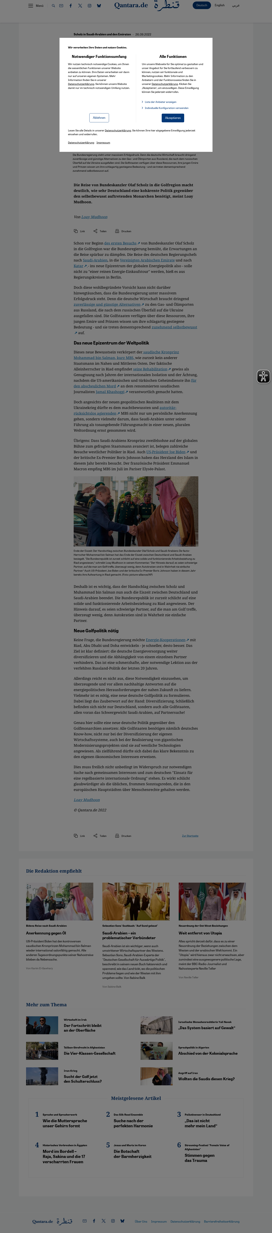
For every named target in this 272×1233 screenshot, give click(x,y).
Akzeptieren (173, 118)
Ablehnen (99, 117)
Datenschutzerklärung (81, 83)
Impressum (103, 142)
